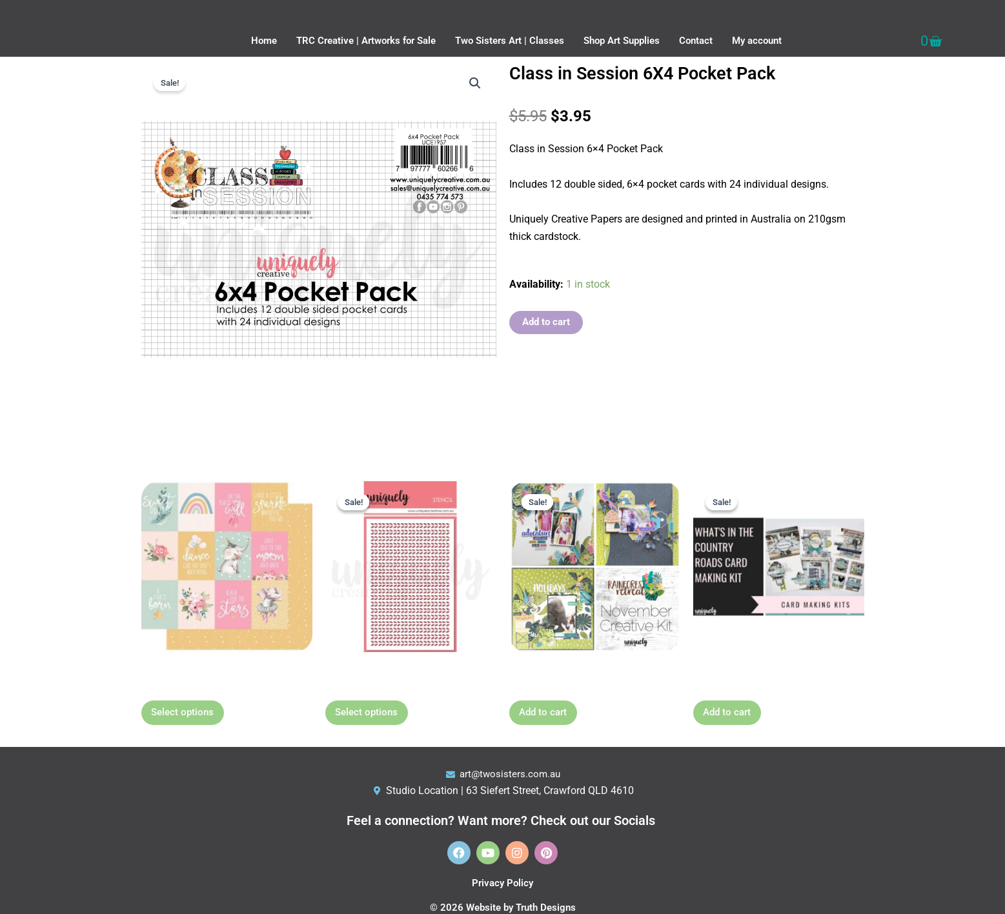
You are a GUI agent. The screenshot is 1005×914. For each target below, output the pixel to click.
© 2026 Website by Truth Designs (503, 907)
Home (264, 40)
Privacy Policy (502, 883)
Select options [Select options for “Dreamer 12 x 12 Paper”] (194, 717)
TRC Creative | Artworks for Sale (366, 40)
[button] (474, 83)
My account (757, 40)
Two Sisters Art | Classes (509, 40)
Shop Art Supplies (622, 40)
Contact (696, 40)
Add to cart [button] (554, 717)
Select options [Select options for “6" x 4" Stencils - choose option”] (378, 717)
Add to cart (547, 322)
